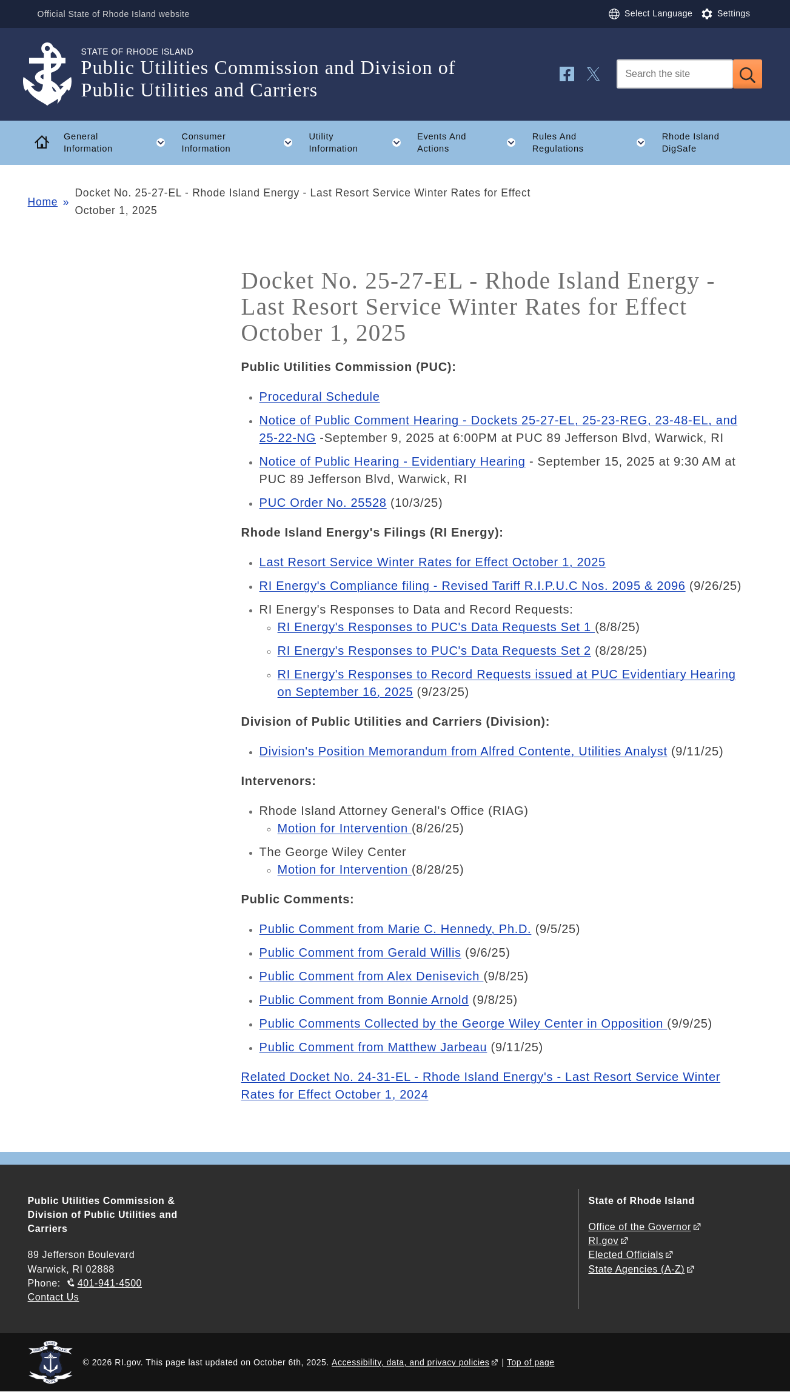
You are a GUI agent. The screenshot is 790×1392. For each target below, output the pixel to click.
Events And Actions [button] (470, 142)
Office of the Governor (639, 1227)
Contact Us (53, 1297)
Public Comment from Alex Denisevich (371, 976)
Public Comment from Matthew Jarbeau (373, 1047)
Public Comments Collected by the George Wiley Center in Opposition (463, 1023)
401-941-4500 (110, 1283)
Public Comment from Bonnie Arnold (364, 999)
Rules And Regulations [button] (593, 142)
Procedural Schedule (319, 396)
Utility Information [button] (359, 142)
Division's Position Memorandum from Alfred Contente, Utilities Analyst (463, 751)
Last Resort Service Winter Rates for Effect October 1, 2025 (432, 562)
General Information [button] (118, 142)
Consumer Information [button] (241, 142)
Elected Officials (625, 1255)
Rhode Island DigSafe (691, 143)
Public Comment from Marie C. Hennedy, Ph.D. (395, 928)
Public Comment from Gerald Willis (360, 952)
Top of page (531, 1362)
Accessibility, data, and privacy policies (410, 1362)
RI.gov (603, 1241)
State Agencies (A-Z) (636, 1269)
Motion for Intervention (345, 828)
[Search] (675, 74)
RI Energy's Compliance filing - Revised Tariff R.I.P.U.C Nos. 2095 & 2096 (472, 585)
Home (43, 202)
